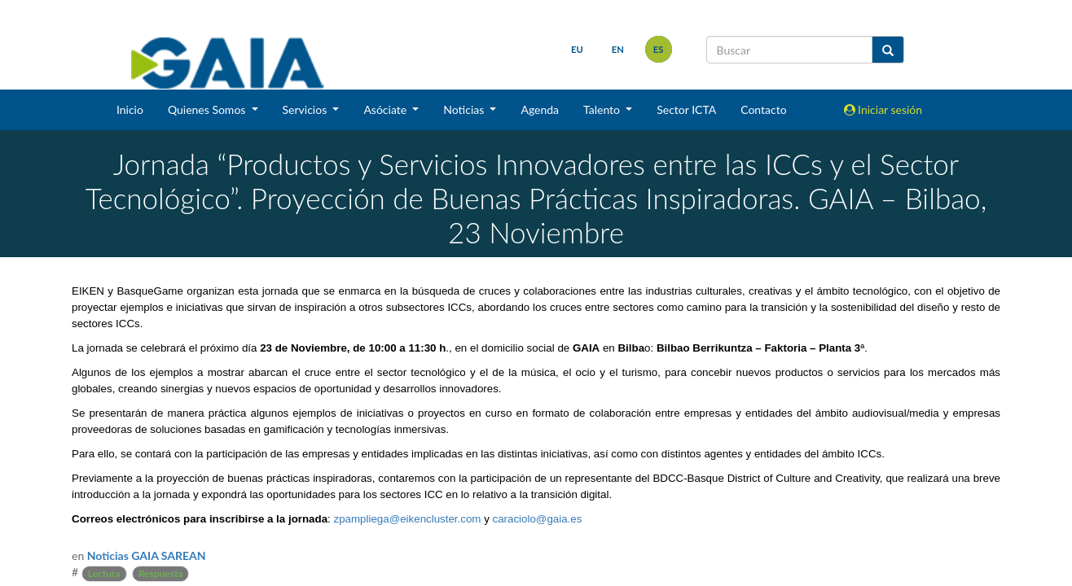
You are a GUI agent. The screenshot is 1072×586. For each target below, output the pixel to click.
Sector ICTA (686, 109)
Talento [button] (603, 109)
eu (577, 49)
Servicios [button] (306, 109)
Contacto (763, 109)
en (618, 49)
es (658, 49)
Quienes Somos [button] (208, 109)
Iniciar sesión (883, 109)
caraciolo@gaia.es (537, 519)
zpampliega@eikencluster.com (407, 519)
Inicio (129, 109)
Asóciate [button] (386, 109)
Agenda (540, 109)
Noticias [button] (465, 109)
